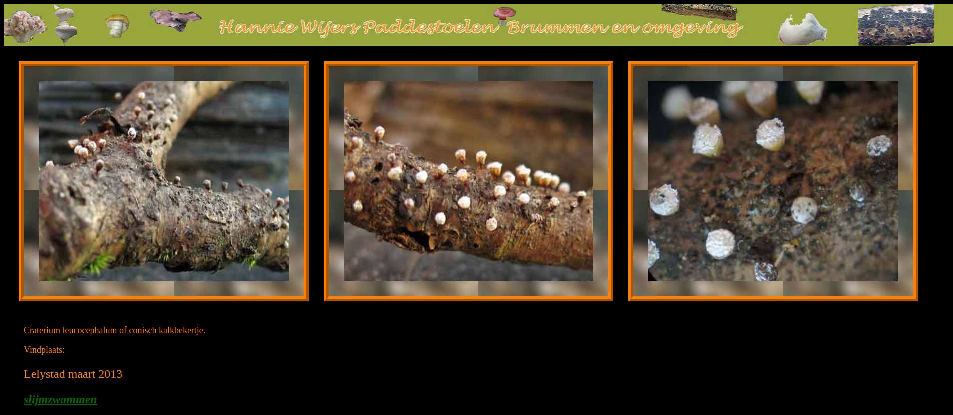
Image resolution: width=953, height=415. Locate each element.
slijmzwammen (60, 399)
